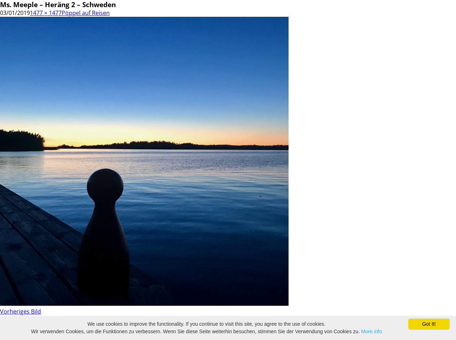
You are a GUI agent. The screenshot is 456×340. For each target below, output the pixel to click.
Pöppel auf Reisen (86, 13)
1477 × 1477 (46, 13)
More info (371, 331)
